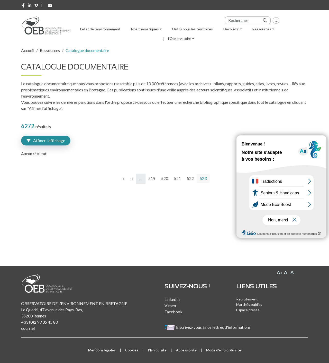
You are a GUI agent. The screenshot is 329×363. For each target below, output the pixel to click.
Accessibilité (186, 350)
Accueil (27, 50)
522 (191, 178)
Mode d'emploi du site (223, 350)
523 (204, 178)
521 (178, 178)
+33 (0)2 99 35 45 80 (39, 321)
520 (165, 178)
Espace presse (248, 310)
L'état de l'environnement (100, 29)
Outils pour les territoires (192, 29)
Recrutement (247, 299)
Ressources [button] (261, 29)
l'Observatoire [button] (179, 38)
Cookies (131, 350)
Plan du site (157, 350)
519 (152, 178)
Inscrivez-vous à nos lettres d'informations (207, 327)
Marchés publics (249, 304)
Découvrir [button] (231, 29)
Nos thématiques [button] (145, 29)
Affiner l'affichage (45, 140)
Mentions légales (102, 350)
